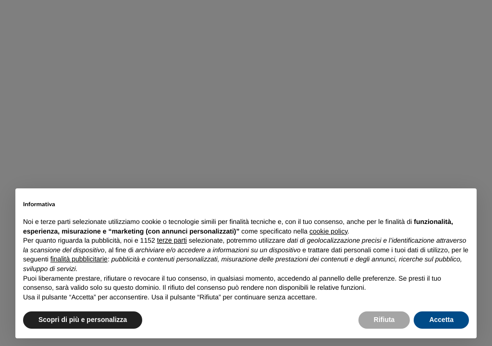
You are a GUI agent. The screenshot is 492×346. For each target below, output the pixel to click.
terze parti (172, 240)
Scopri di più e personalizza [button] (82, 319)
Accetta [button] (441, 319)
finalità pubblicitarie (79, 259)
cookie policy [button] (328, 231)
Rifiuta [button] (384, 319)
